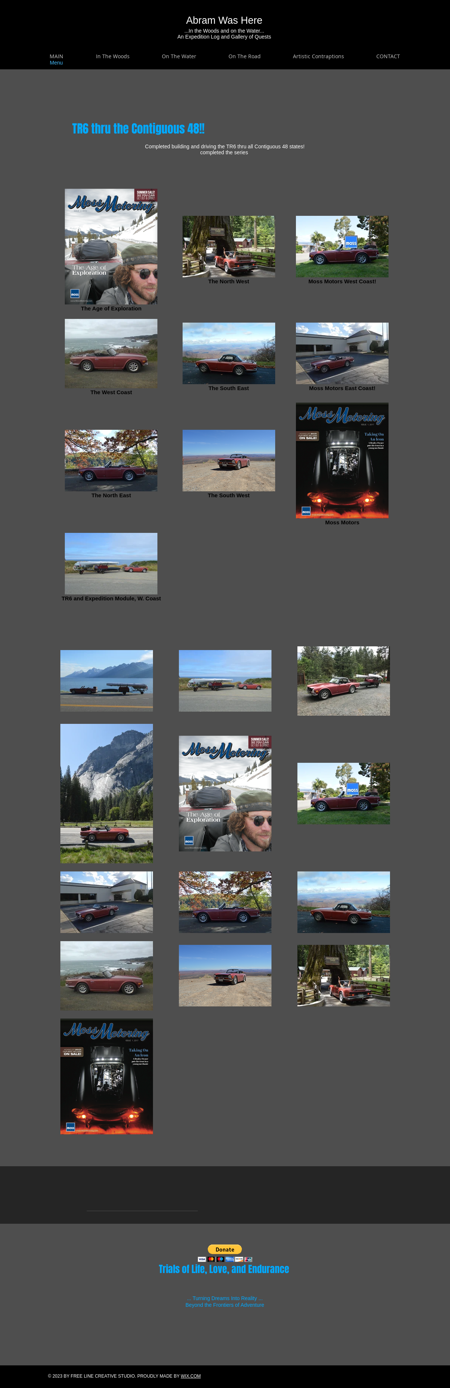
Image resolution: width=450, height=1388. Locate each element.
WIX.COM (191, 1376)
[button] (113, 56)
